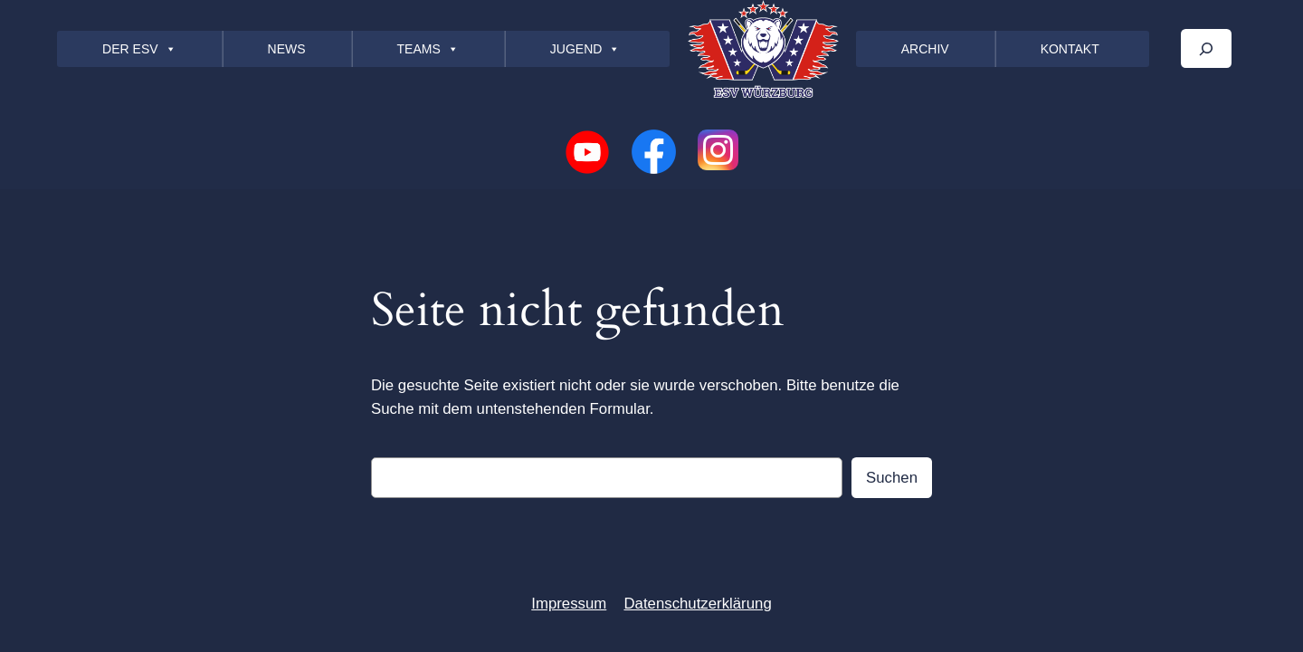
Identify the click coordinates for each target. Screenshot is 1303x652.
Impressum (568, 603)
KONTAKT (1070, 49)
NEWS (287, 49)
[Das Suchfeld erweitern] (1206, 48)
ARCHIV (925, 49)
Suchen (892, 477)
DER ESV (139, 49)
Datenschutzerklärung (697, 603)
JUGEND (585, 49)
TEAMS (428, 49)
